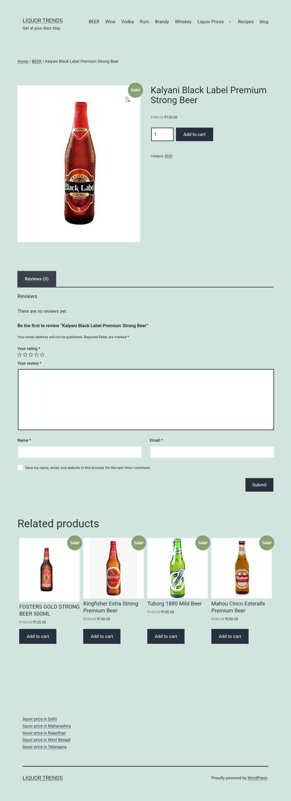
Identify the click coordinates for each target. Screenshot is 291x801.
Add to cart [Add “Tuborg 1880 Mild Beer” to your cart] (166, 636)
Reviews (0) (36, 279)
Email (156, 440)
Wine (110, 21)
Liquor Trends (43, 20)
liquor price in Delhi (40, 719)
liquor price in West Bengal (46, 739)
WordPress (257, 777)
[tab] (36, 279)
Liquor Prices (210, 21)
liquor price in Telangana (45, 746)
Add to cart (194, 134)
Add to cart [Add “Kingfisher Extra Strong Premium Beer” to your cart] (102, 636)
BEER (94, 21)
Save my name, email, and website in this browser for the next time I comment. (88, 468)
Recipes (246, 21)
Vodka (127, 21)
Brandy (162, 21)
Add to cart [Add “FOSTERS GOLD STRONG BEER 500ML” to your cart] (38, 636)
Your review (29, 363)
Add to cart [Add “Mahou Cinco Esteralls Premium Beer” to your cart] (230, 636)
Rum (144, 21)
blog (264, 21)
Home (22, 61)
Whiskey (183, 21)
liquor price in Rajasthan (44, 733)
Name (24, 440)
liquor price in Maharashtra (47, 726)
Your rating (28, 348)
